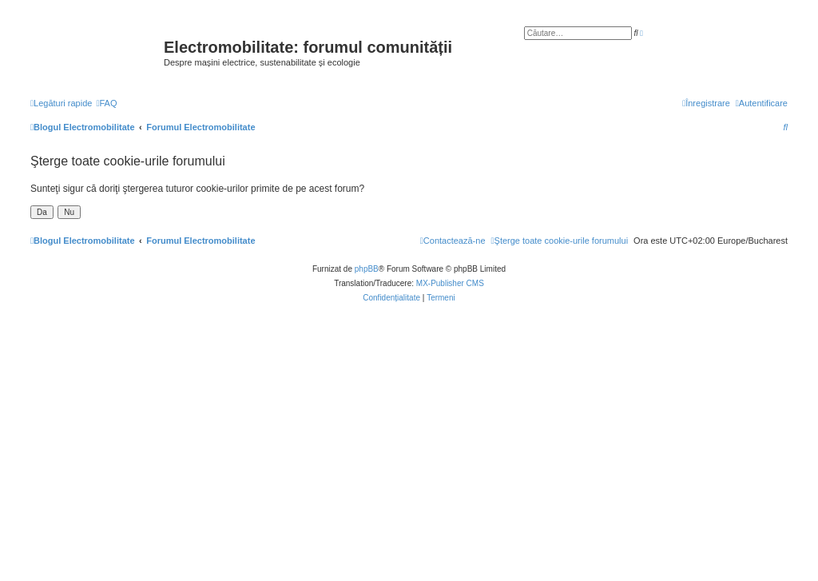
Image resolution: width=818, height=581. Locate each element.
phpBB (367, 269)
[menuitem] (106, 103)
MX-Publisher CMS (450, 283)
